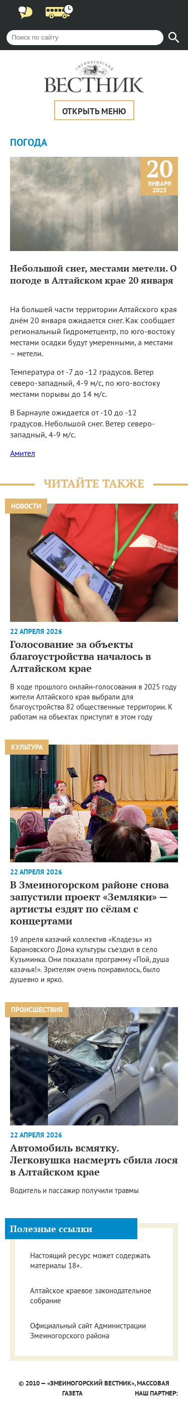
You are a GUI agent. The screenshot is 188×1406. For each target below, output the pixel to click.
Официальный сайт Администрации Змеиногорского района (88, 1330)
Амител (22, 453)
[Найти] (173, 37)
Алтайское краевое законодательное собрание (90, 1295)
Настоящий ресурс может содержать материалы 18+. (90, 1260)
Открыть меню (94, 111)
